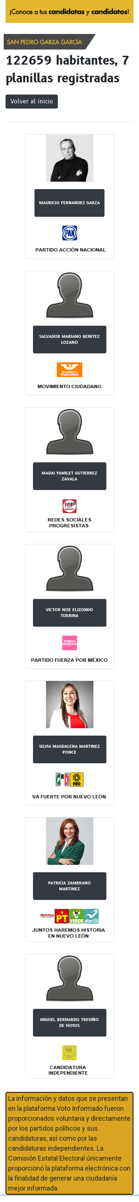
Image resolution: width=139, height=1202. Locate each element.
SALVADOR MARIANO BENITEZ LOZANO (69, 339)
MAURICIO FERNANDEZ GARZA (69, 202)
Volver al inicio (31, 101)
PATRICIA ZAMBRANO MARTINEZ (69, 886)
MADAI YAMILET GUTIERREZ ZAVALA (69, 476)
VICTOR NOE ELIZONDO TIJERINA (69, 613)
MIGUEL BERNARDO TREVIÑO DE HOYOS (69, 1022)
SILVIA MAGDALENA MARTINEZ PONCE (69, 749)
